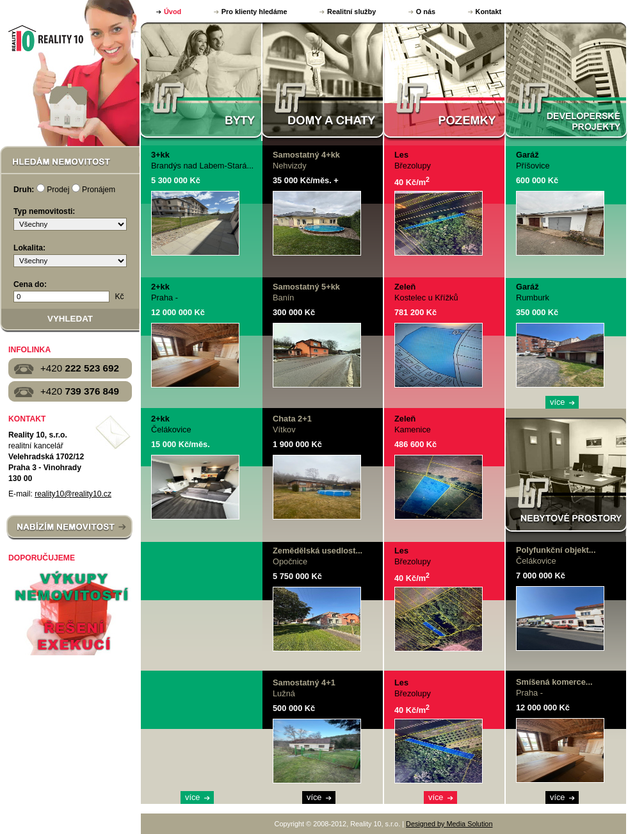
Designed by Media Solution (449, 824)
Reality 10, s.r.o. (44, 37)
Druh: (23, 189)
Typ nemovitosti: (44, 211)
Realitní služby (351, 11)
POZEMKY (445, 81)
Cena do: (30, 284)
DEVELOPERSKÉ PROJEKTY (566, 81)
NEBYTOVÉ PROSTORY (566, 477)
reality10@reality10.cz (73, 493)
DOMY (323, 81)
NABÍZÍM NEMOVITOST (69, 528)
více (192, 797)
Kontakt (488, 11)
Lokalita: (29, 247)
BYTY (201, 81)
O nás (425, 11)
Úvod (172, 11)
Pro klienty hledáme (254, 11)
